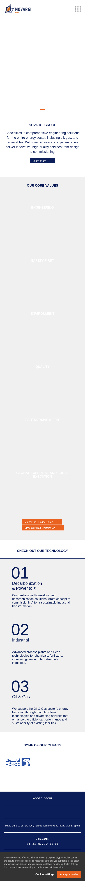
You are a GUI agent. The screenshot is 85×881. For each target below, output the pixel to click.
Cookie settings (44, 875)
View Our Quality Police (39, 521)
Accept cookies (69, 875)
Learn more (39, 160)
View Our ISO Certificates (39, 527)
